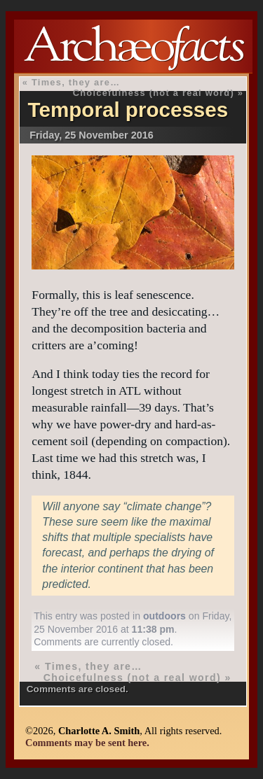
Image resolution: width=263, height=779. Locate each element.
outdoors (164, 616)
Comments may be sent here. (87, 742)
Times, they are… (76, 82)
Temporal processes (128, 109)
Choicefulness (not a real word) (153, 92)
